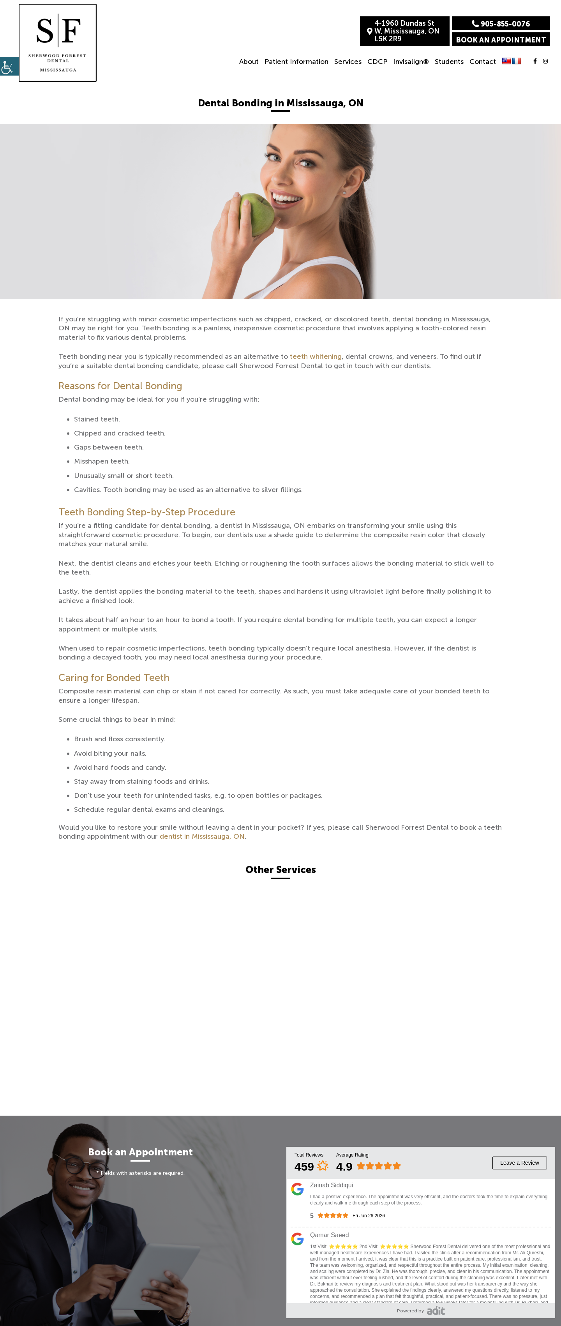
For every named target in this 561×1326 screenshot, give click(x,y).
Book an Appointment (501, 40)
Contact (482, 61)
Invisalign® (411, 61)
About (249, 61)
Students (449, 61)
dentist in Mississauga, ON (202, 836)
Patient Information (296, 61)
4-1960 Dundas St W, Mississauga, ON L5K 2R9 (403, 31)
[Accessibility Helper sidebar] (9, 66)
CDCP (377, 61)
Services (348, 61)
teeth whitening (316, 356)
